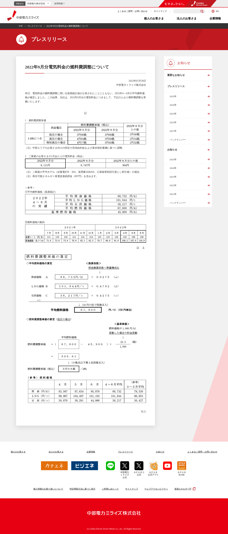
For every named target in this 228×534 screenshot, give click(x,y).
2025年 (173, 98)
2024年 (173, 107)
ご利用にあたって (110, 489)
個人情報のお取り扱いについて (48, 489)
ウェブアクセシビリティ (156, 489)
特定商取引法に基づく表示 (82, 489)
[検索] (202, 11)
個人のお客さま (154, 18)
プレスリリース (34, 26)
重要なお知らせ (176, 75)
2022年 (173, 124)
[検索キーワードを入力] (189, 11)
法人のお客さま (187, 18)
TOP (21, 26)
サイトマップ (160, 11)
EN (215, 11)
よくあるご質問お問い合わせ (202, 452)
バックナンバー (178, 141)
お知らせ (172, 152)
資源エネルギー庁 (184, 488)
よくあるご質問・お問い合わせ (132, 11)
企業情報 (215, 18)
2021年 (173, 133)
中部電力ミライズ (23, 15)
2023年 (173, 115)
